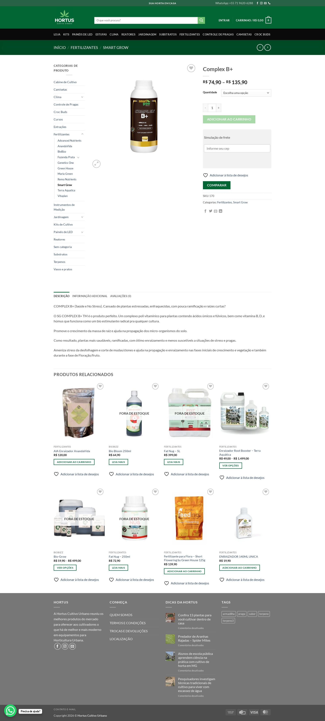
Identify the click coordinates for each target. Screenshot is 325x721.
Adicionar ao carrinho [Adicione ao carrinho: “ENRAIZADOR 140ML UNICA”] (239, 567)
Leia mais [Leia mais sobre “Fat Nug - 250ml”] (118, 567)
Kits (66, 34)
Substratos (168, 34)
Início (60, 47)
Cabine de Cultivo (65, 82)
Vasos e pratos (63, 269)
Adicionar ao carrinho (229, 119)
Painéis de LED (82, 34)
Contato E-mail (65, 709)
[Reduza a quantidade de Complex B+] (205, 108)
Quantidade (210, 92)
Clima (114, 34)
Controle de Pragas (218, 34)
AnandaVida (65, 146)
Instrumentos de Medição (64, 207)
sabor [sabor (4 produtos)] (252, 613)
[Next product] (260, 47)
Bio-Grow (60, 556)
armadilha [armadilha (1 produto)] (229, 613)
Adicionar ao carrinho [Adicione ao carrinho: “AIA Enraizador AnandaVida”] (74, 462)
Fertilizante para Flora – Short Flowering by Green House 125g (184, 558)
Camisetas (244, 34)
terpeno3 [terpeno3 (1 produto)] (228, 620)
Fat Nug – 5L (172, 451)
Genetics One (66, 162)
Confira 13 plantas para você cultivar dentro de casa (194, 619)
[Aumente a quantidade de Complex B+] (218, 108)
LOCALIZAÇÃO (121, 639)
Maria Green (65, 173)
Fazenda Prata (66, 157)
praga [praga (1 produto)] (241, 613)
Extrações (60, 127)
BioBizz (62, 151)
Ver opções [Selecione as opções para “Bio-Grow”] (65, 567)
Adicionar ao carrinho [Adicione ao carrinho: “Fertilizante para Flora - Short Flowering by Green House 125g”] (184, 571)
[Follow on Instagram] (261, 3)
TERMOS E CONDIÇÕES (128, 623)
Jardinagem (147, 34)
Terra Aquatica (66, 190)
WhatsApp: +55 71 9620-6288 (234, 3)
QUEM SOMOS (121, 615)
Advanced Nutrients (69, 140)
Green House (65, 168)
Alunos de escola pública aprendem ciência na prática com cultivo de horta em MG (195, 660)
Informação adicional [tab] (89, 296)
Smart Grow (115, 47)
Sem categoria (63, 247)
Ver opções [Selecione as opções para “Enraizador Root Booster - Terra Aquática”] (230, 465)
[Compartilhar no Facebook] (205, 211)
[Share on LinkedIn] (220, 211)
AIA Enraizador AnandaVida (72, 451)
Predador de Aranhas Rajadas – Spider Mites (194, 638)
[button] (224, 20)
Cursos (58, 119)
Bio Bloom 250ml (120, 451)
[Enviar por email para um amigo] (215, 211)
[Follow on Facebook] (257, 3)
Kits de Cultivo (63, 224)
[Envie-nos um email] (265, 3)
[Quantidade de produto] (212, 108)
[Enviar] (201, 20)
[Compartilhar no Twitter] (210, 211)
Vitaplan (63, 196)
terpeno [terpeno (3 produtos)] (264, 613)
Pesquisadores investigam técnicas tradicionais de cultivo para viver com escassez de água (196, 685)
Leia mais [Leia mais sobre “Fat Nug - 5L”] (173, 462)
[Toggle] (82, 97)
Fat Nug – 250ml (119, 556)
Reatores (128, 34)
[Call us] (269, 3)
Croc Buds (262, 34)
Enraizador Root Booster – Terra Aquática (240, 452)
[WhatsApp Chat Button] (10, 710)
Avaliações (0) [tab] (120, 296)
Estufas (101, 34)
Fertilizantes (189, 34)
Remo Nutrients (67, 179)
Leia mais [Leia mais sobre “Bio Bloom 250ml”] (118, 462)
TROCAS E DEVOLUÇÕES (129, 631)
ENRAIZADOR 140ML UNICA (238, 556)
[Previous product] (267, 47)
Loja (57, 34)
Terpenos (59, 261)
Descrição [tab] (61, 296)
